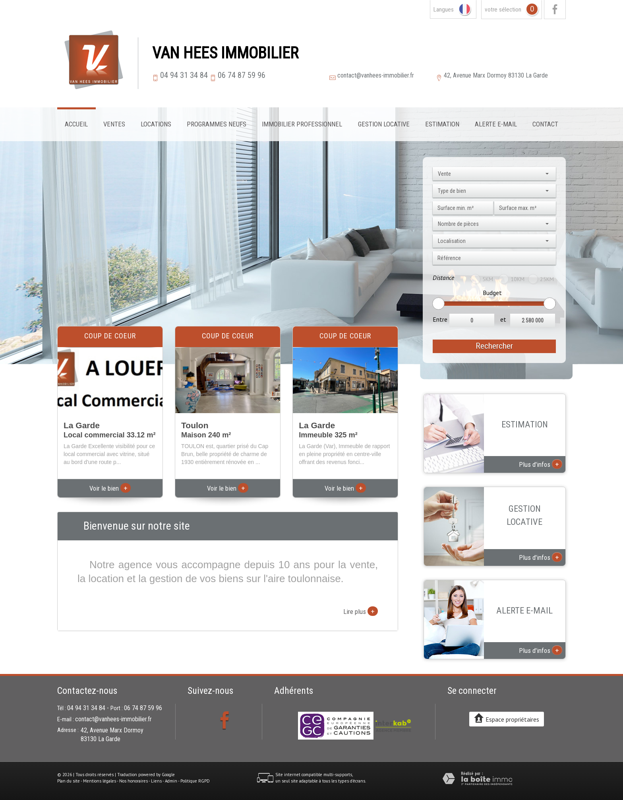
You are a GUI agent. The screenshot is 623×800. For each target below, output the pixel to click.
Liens (156, 781)
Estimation (442, 124)
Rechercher (494, 346)
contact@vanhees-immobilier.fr (375, 75)
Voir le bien (110, 488)
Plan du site (68, 781)
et (503, 319)
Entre (440, 319)
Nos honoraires (133, 781)
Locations (156, 124)
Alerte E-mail (496, 124)
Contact (545, 124)
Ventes (114, 124)
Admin (171, 781)
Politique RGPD (195, 781)
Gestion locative (384, 124)
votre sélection (503, 9)
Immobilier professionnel (302, 124)
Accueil (76, 124)
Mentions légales (99, 781)
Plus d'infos (540, 464)
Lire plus (360, 611)
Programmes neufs (216, 124)
